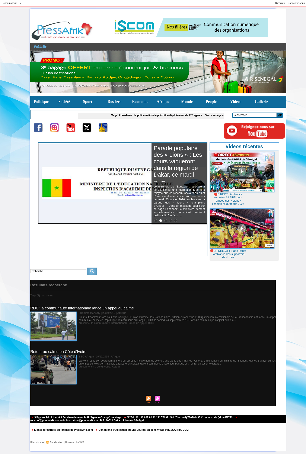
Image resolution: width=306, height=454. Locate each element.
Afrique (163, 102)
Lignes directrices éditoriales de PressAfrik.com (62, 429)
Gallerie (261, 102)
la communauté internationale (109, 323)
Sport (87, 102)
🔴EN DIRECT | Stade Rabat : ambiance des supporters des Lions (228, 254)
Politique (41, 102)
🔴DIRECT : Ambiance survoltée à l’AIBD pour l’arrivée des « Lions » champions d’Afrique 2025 (228, 199)
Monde (187, 102)
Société (64, 102)
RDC (151, 323)
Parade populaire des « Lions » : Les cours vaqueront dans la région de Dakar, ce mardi (178, 161)
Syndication (56, 442)
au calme (84, 323)
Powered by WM (74, 442)
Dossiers (114, 102)
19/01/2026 (159, 181)
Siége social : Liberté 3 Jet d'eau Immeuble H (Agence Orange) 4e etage (76, 417)
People (211, 102)
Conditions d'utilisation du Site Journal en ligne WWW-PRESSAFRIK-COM (142, 429)
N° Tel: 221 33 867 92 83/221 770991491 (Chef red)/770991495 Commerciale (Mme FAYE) (178, 417)
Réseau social (9, 3)
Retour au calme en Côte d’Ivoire (58, 352)
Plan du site (37, 442)
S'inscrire (280, 3)
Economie (140, 102)
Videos (235, 102)
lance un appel (138, 323)
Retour (116, 366)
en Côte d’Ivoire (100, 366)
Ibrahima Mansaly (89, 313)
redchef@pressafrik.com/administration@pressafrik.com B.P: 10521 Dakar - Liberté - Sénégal (134, 419)
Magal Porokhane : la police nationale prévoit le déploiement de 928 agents (158, 115)
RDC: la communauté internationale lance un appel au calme (82, 308)
